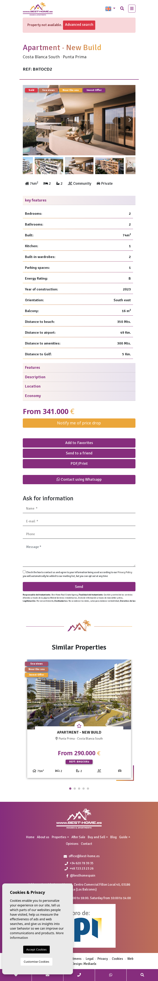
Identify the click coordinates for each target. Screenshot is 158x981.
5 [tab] (88, 788)
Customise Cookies (36, 962)
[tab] (79, 200)
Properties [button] (59, 837)
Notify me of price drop (79, 423)
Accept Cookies (36, 949)
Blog (113, 837)
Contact (86, 844)
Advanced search (79, 24)
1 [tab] (70, 788)
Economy (33, 395)
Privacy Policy (125, 572)
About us (43, 837)
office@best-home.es (84, 856)
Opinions (72, 844)
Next (129, 120)
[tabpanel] (79, 720)
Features (32, 367)
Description (35, 377)
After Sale (78, 837)
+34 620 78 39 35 (79, 863)
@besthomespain (81, 875)
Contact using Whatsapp (79, 479)
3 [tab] (79, 788)
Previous (28, 120)
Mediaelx (89, 964)
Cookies (117, 959)
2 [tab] (75, 788)
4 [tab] (83, 788)
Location (33, 386)
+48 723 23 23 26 (79, 868)
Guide (123, 837)
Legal (89, 959)
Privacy (102, 959)
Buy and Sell (96, 837)
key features (35, 200)
